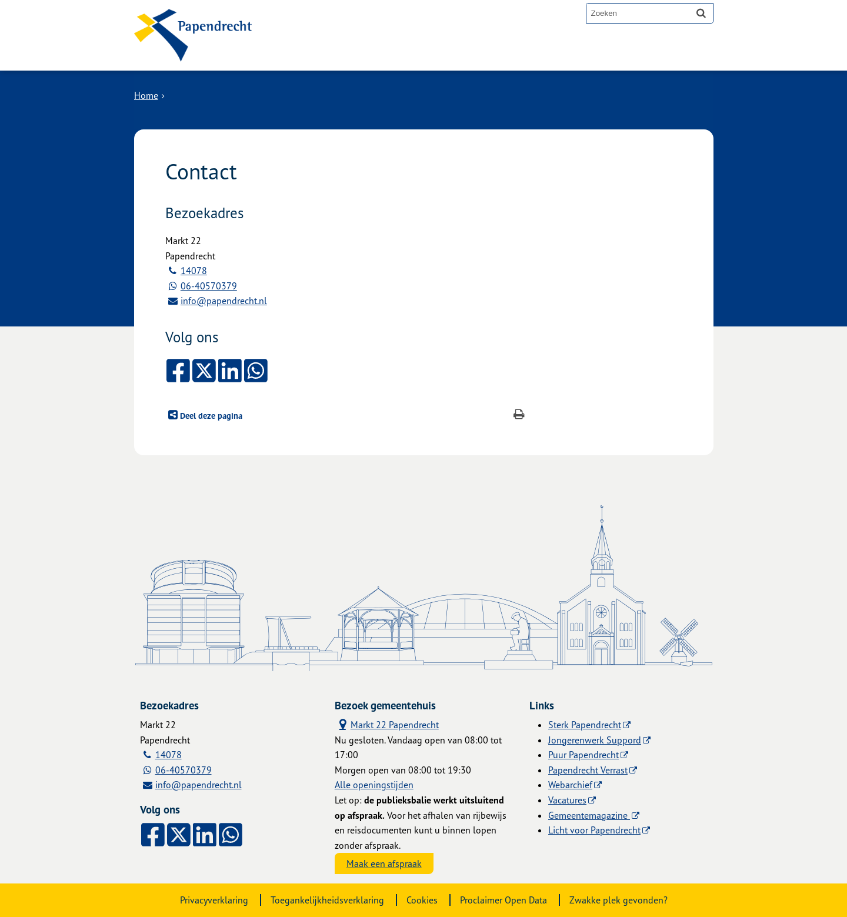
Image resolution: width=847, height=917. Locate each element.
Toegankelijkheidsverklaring (327, 900)
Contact (401, 54)
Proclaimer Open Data (503, 900)
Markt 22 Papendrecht (387, 724)
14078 (194, 270)
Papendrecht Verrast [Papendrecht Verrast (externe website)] (588, 770)
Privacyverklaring (214, 900)
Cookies (422, 900)
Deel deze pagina (210, 415)
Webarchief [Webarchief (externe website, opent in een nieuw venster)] (570, 785)
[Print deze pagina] (519, 415)
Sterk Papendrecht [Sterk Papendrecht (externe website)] (584, 725)
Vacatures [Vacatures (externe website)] (567, 800)
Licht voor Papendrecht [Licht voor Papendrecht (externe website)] (594, 830)
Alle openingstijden (374, 785)
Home (146, 95)
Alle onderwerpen (320, 54)
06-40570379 (209, 286)
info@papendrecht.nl (224, 300)
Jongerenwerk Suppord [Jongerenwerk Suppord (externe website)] (594, 740)
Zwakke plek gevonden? (618, 900)
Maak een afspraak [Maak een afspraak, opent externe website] (384, 863)
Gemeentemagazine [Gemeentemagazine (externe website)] (589, 815)
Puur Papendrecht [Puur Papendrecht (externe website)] (583, 755)
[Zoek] (701, 13)
